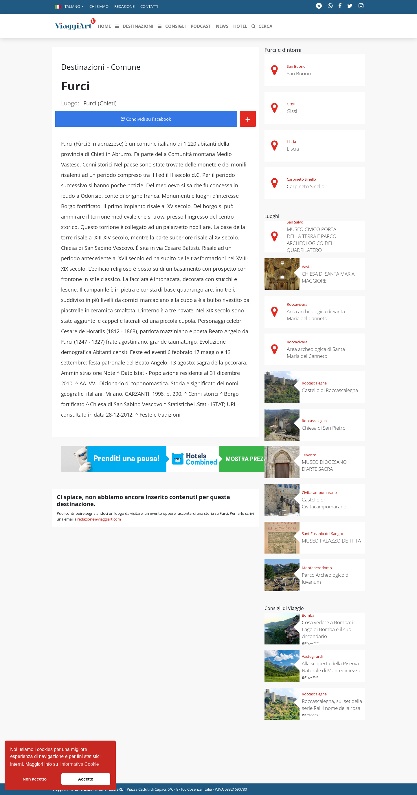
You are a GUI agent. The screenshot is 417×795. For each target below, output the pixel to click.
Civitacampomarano (319, 492)
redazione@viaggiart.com (99, 519)
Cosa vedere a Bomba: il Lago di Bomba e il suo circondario (328, 629)
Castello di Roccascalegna (330, 390)
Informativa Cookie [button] (79, 764)
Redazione (124, 6)
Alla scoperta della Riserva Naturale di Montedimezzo (331, 667)
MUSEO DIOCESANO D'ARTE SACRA (324, 465)
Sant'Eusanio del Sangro (322, 533)
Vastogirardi (312, 656)
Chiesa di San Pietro (324, 427)
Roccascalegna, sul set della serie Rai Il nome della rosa (332, 704)
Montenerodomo (317, 567)
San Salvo (295, 222)
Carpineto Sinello (301, 179)
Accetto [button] (85, 779)
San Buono (296, 66)
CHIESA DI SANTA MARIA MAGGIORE (328, 277)
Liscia (291, 141)
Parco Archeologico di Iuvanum (326, 578)
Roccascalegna (314, 383)
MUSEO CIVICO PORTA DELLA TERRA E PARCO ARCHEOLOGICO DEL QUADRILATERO (312, 239)
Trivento (309, 454)
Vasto (307, 266)
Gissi (291, 104)
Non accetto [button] (35, 779)
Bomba (308, 615)
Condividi (146, 119)
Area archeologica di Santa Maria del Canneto (316, 315)
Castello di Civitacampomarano (324, 503)
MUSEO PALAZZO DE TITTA (331, 540)
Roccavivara (297, 304)
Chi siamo (99, 6)
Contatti (149, 6)
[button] (69, 7)
